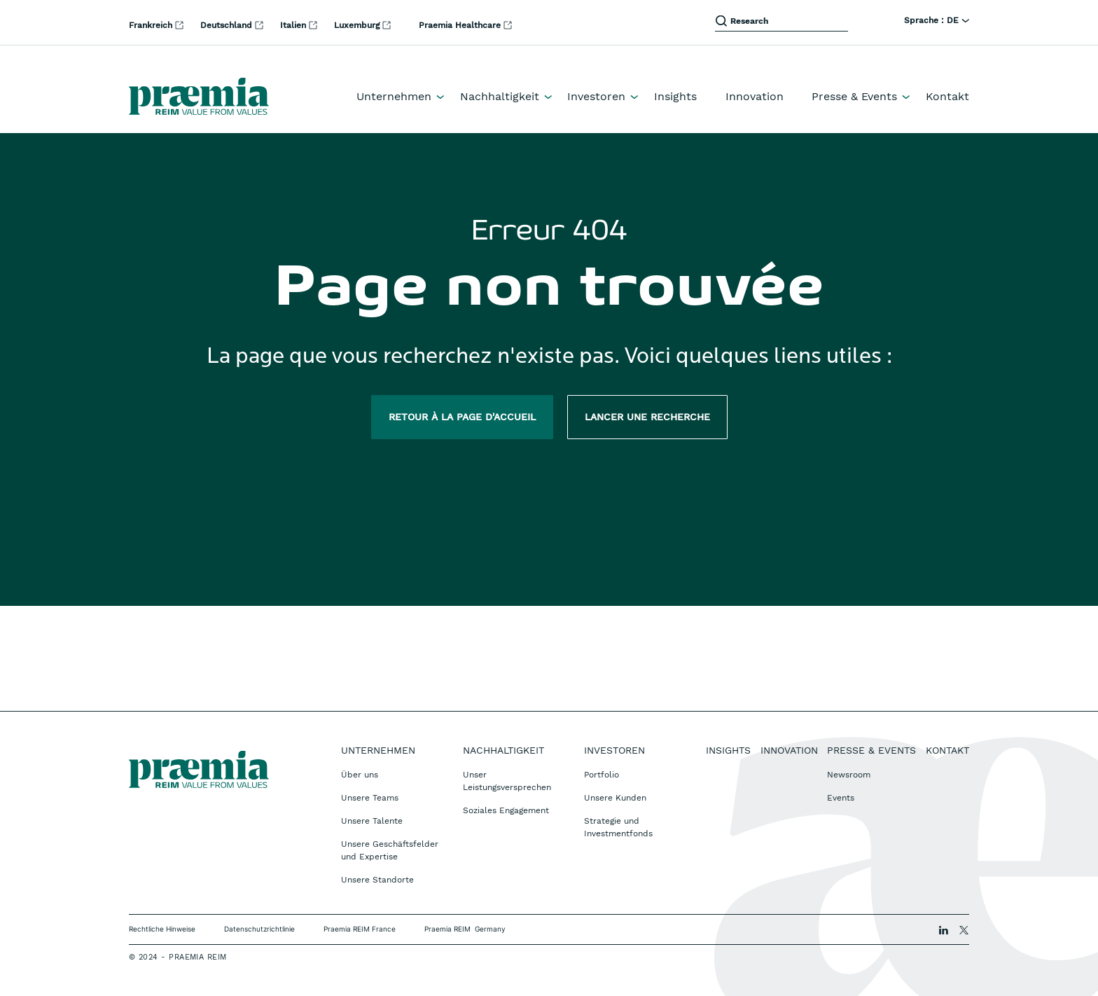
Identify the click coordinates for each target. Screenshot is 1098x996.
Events (840, 798)
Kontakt (947, 96)
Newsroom (848, 775)
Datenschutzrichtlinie (259, 929)
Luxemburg (358, 25)
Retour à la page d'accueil (462, 416)
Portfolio (601, 775)
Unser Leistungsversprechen (507, 781)
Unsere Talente (372, 821)
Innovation (754, 96)
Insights (675, 96)
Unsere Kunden (615, 798)
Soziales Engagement (506, 810)
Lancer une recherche (647, 416)
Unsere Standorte (377, 880)
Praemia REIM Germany (465, 929)
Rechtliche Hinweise (162, 929)
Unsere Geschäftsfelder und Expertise (389, 850)
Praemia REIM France (360, 929)
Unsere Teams (369, 798)
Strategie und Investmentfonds (618, 827)
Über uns (359, 775)
